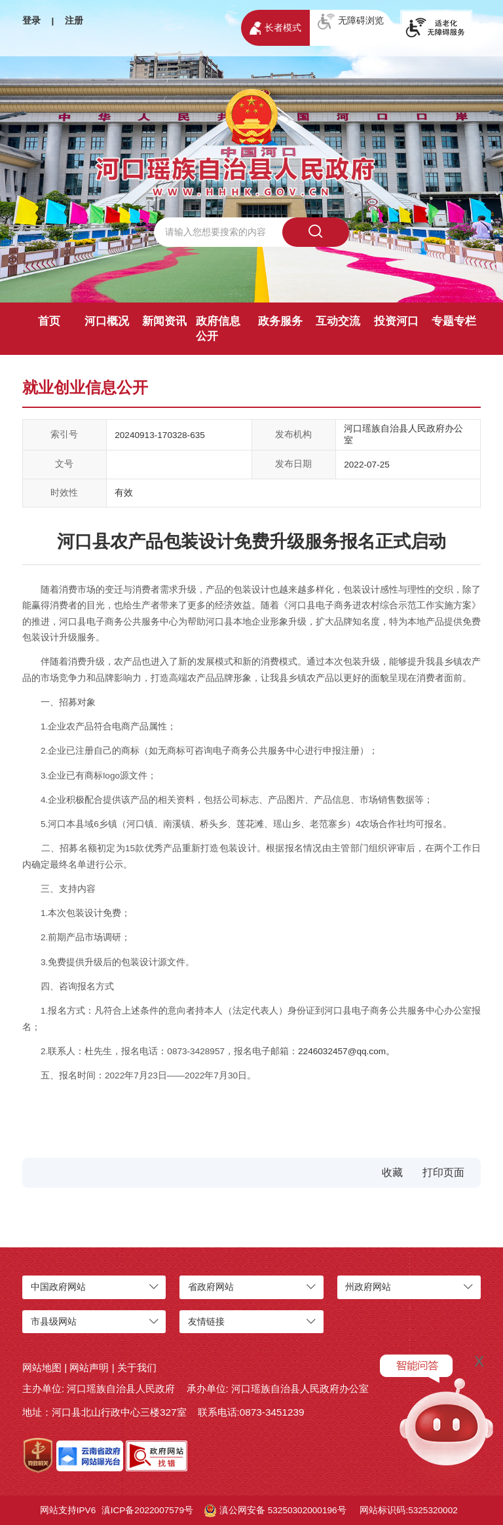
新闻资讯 (164, 321)
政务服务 (280, 321)
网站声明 (89, 1367)
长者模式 (275, 28)
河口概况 (106, 321)
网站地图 (42, 1367)
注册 (74, 21)
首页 (49, 321)
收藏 (392, 1172)
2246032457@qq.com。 (346, 1051)
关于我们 (137, 1367)
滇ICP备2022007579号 (147, 1510)
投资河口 (396, 321)
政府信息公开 (218, 328)
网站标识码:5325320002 (408, 1510)
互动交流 (338, 321)
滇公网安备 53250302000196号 (275, 1510)
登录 (31, 21)
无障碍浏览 (350, 21)
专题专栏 (454, 321)
